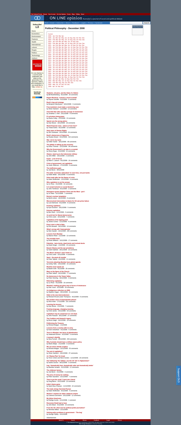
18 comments (70, 123)
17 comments (72, 240)
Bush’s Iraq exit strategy (55, 102)
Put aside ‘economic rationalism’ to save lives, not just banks (68, 173)
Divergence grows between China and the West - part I (66, 192)
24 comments (72, 132)
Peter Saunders (54, 377)
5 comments (72, 99)
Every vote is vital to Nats (56, 224)
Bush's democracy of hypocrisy (58, 135)
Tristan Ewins (52, 127)
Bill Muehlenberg (54, 95)
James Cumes (53, 221)
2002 (49, 80)
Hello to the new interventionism (58, 295)
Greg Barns (52, 381)
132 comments (73, 137)
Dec (83, 38)
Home (34, 31)
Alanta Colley (52, 118)
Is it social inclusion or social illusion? (60, 187)
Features (35, 39)
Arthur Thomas (53, 146)
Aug (71, 38)
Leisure (34, 47)
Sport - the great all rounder (56, 257)
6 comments (71, 174)
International (36, 45)
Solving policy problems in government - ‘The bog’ (64, 412)
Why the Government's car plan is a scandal (62, 149)
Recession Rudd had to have (57, 403)
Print (46, 23)
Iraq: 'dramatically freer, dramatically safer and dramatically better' (70, 365)
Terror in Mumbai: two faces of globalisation (62, 332)
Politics (34, 53)
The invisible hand (53, 239)
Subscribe (60, 23)
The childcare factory (54, 370)
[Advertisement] (91, 6)
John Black (52, 405)
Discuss (85, 420)
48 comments (71, 142)
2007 (49, 71)
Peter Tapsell (53, 259)
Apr (63, 36)
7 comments (68, 193)
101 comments (71, 301)
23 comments (70, 381)
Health (34, 42)
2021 (49, 45)
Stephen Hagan (54, 292)
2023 (49, 41)
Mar (60, 36)
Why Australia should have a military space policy (64, 342)
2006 (49, 73)
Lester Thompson (65, 297)
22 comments (76, 386)
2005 (49, 75)
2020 (49, 47)
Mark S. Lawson (54, 160)
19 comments (71, 320)
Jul (68, 38)
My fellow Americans (54, 398)
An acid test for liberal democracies (59, 215)
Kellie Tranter (53, 142)
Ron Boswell (53, 226)
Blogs (73, 14)
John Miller (52, 156)
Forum (69, 14)
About (82, 14)
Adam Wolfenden (54, 179)
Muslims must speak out (55, 267)
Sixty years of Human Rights (57, 130)
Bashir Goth (52, 268)
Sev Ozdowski (53, 132)
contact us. (39, 87)
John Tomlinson (54, 189)
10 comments (72, 250)
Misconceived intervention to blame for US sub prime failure (68, 201)
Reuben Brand (53, 137)
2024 (49, 39)
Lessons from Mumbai (54, 234)
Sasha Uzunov (53, 362)
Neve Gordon (64, 358)
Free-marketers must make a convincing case (63, 107)
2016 (49, 54)
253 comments (72, 339)
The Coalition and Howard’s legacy (59, 318)
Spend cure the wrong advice (57, 121)
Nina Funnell (53, 339)
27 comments (72, 315)
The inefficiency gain (54, 168)
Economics (36, 34)
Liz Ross (51, 184)
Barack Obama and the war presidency (60, 248)
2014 (49, 58)
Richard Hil (52, 297)
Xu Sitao (51, 193)
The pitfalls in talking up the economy (60, 145)
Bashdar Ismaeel (54, 367)
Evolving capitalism (53, 206)
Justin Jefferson (54, 165)
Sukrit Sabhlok (53, 250)
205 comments (72, 231)
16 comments (72, 160)
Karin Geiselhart (54, 330)
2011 (49, 64)
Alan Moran (52, 123)
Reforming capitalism (54, 281)
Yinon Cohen (52, 358)
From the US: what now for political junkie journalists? (66, 408)
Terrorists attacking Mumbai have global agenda (64, 262)
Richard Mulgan (54, 325)
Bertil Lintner (53, 198)
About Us (61, 420)
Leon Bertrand (53, 203)
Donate (45, 14)
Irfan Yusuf (52, 287)
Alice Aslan (52, 301)
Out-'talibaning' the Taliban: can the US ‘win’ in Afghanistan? (68, 361)
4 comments (74, 179)
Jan (54, 36)
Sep (74, 38)
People (34, 50)
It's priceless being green (55, 116)
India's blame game (53, 384)
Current (50, 34)
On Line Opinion (61, 14)
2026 (49, 36)
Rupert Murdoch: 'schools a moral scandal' (62, 98)
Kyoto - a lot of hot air (54, 159)
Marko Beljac (53, 344)
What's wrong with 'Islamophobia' (58, 229)
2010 (49, 66)
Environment (36, 36)
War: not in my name (54, 140)
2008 (49, 69)
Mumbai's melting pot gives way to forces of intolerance (66, 286)
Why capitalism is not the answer (58, 182)
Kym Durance (53, 207)
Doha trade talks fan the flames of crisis (61, 177)
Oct (77, 38)
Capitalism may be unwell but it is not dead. (62, 314)
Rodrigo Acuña (53, 400)
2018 (49, 51)
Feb (57, 36)
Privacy (90, 23)
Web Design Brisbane (85, 424)
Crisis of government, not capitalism (59, 163)
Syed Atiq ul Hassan (55, 386)
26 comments (70, 268)
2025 (49, 38)
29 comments (71, 311)
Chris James (53, 311)
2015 (49, 56)
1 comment (72, 400)
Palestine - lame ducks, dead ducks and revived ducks (66, 243)
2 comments (70, 156)
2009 (49, 67)
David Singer (53, 245)
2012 (49, 62)
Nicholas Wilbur (54, 409)
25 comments (73, 95)
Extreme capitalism (53, 210)
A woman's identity (53, 337)
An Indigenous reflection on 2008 (58, 290)
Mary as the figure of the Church (58, 271)
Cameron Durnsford (55, 395)
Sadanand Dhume (55, 334)
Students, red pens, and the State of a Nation (62, 93)
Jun (66, 38)
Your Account (52, 14)
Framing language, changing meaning (60, 309)
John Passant (53, 315)
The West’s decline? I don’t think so (59, 253)
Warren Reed (53, 236)
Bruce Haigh (53, 320)
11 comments (70, 259)
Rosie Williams (53, 240)
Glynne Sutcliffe (54, 99)
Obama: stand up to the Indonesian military (62, 154)
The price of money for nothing (58, 375)
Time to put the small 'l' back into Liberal (61, 379)
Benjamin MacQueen (55, 104)
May (62, 38)
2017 (49, 53)
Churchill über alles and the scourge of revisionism (65, 112)
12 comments (70, 151)
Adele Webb (52, 174)
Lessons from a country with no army (60, 328)
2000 (49, 84)
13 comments (72, 109)
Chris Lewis (52, 217)
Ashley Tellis (52, 264)
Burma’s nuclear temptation (56, 196)
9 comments (74, 113)
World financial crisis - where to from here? (62, 126)
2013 (49, 60)
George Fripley (53, 414)
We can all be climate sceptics (57, 347)
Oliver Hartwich (54, 109)
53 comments (73, 348)
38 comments (72, 146)
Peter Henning (53, 278)
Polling (78, 14)
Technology (36, 55)
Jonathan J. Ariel (54, 113)
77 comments (71, 273)
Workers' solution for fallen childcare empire (62, 394)
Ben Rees (52, 212)
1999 (49, 86)
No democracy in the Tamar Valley (59, 276)
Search (73, 420)
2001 (49, 82)
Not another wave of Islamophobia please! (61, 300)
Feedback (75, 23)
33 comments (69, 287)
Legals (83, 23)
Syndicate (98, 23)
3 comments (76, 104)
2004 (49, 77)
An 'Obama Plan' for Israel (56, 356)
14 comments (71, 226)
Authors (34, 58)
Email (52, 23)
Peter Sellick (53, 273)
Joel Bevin (52, 170)
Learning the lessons (54, 304)
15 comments (70, 245)
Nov (80, 38)
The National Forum (36, 14)
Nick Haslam (53, 231)
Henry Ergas (53, 151)
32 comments (67, 184)
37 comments (73, 353)
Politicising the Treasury (55, 323)
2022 (49, 43)
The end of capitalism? (55, 351)
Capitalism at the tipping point (57, 220)
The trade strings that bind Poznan (59, 389)
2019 (49, 49)
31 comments (73, 292)
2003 (49, 79)
